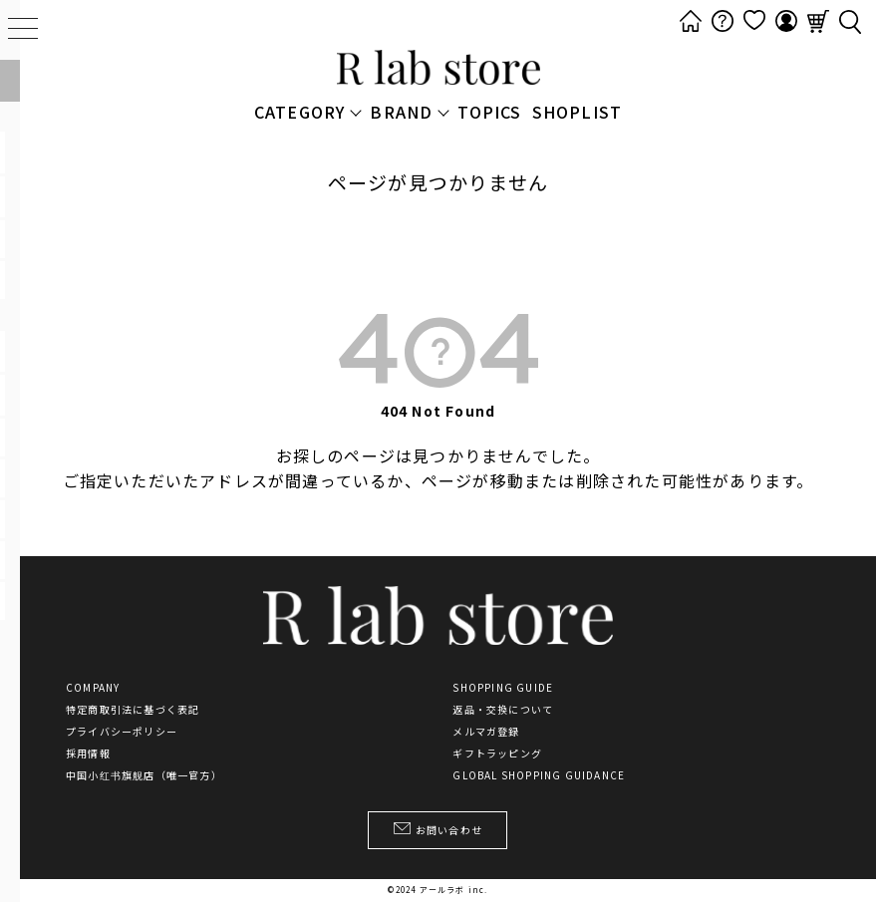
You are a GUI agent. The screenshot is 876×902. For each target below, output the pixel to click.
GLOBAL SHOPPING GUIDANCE (538, 775)
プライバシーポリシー (121, 732)
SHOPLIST (577, 112)
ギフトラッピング (497, 753)
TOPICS (489, 112)
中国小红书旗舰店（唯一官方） (144, 775)
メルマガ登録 (485, 732)
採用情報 (88, 753)
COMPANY (93, 688)
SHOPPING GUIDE (502, 688)
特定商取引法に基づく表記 (132, 710)
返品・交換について (502, 710)
